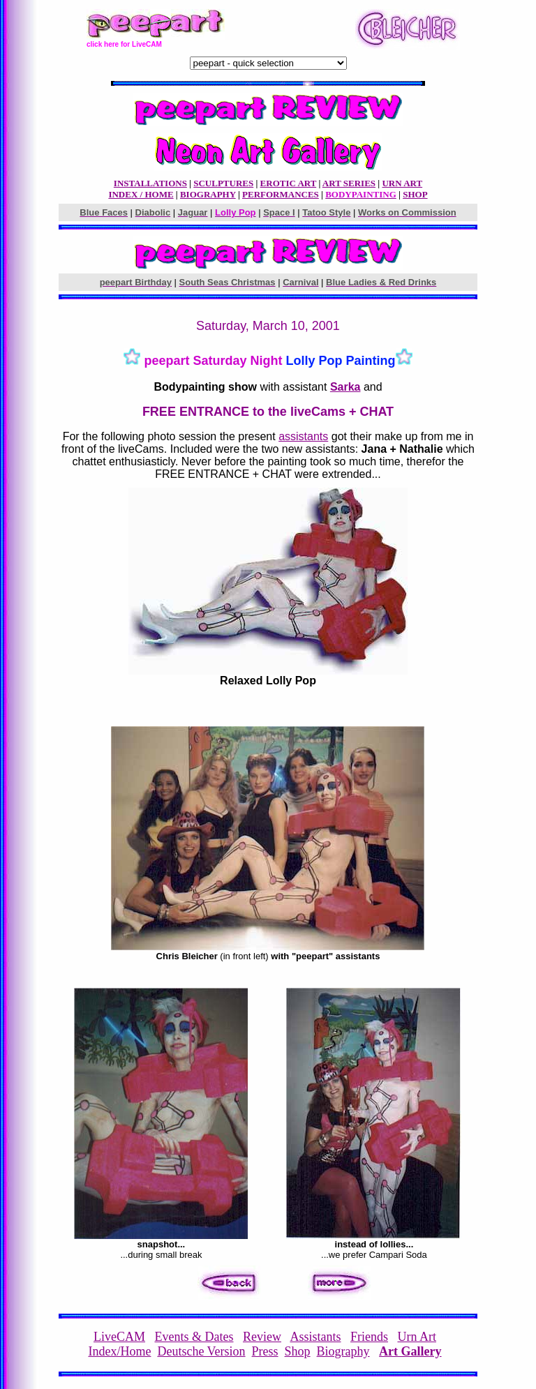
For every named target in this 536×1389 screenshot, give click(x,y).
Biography (343, 1351)
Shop (298, 1351)
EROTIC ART (288, 183)
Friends (369, 1337)
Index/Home (119, 1351)
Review (262, 1337)
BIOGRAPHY (208, 194)
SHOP (415, 194)
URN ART (402, 183)
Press (265, 1351)
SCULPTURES (223, 183)
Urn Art (417, 1337)
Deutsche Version (201, 1351)
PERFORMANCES (280, 194)
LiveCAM (119, 1337)
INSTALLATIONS (150, 183)
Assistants (315, 1337)
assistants (303, 436)
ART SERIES (348, 183)
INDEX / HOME (140, 194)
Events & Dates (194, 1337)
